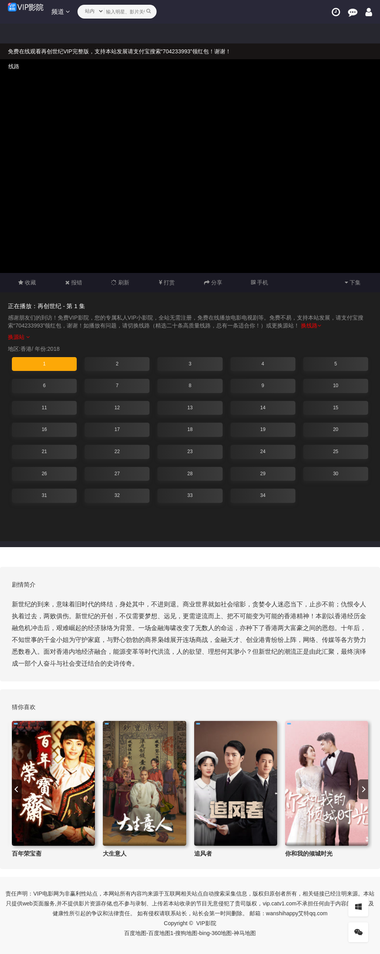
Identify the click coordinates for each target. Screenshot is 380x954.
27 (117, 473)
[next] (363, 789)
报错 (73, 282)
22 (117, 451)
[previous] (17, 789)
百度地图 (135, 933)
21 (44, 451)
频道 (60, 11)
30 (335, 473)
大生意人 (115, 853)
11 (44, 407)
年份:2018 (47, 349)
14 (262, 407)
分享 (213, 282)
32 (117, 495)
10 (335, 385)
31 (44, 495)
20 (335, 429)
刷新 (120, 282)
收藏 (27, 282)
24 (262, 451)
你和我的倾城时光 (309, 853)
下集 (353, 282)
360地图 (222, 933)
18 (190, 429)
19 (262, 429)
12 (117, 407)
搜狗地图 (186, 933)
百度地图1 (161, 933)
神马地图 (245, 933)
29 (262, 473)
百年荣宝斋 (27, 853)
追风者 (203, 853)
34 (262, 495)
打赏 (167, 282)
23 (190, 451)
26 (44, 473)
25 (335, 451)
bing (204, 933)
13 (190, 407)
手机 (259, 282)
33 (190, 495)
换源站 (19, 337)
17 (117, 429)
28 (190, 473)
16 (44, 429)
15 (335, 407)
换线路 (311, 325)
